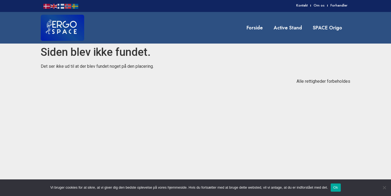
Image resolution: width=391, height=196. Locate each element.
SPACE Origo (327, 27)
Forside (255, 27)
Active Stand (288, 27)
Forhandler (339, 5)
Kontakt (302, 5)
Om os (319, 5)
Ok (335, 187)
